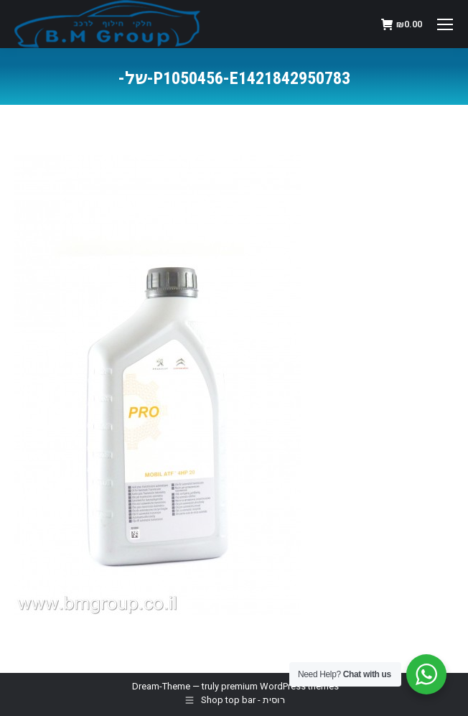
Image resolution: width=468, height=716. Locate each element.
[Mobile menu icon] (445, 24)
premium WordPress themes (280, 686)
